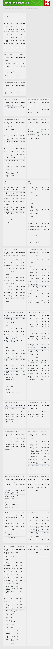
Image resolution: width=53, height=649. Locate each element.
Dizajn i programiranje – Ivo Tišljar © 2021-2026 (26, 647)
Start (48, 11)
